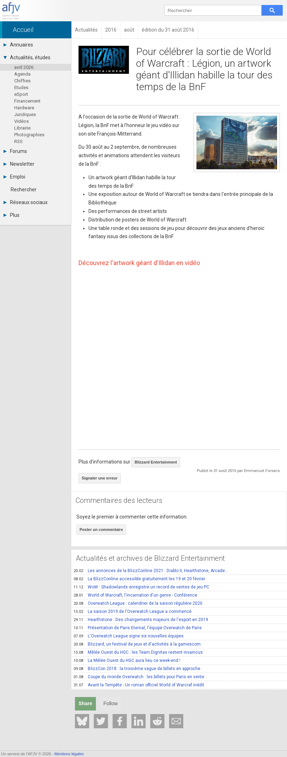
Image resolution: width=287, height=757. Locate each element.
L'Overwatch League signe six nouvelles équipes (129, 635)
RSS (18, 141)
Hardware (24, 107)
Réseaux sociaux (26, 202)
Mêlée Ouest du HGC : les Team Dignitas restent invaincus (138, 652)
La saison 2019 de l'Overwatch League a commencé (132, 611)
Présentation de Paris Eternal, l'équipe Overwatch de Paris (138, 627)
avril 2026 (23, 67)
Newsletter (19, 164)
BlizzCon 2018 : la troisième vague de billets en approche (137, 668)
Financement (27, 101)
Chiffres (22, 80)
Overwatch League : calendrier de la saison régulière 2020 (138, 603)
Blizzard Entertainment (156, 462)
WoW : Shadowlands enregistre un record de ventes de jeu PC (141, 587)
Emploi (14, 177)
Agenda (22, 74)
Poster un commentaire (101, 529)
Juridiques (25, 114)
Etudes (21, 87)
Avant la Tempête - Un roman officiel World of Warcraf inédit (139, 684)
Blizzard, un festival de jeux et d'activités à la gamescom (137, 644)
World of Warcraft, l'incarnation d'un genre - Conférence (135, 595)
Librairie (22, 128)
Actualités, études (27, 57)
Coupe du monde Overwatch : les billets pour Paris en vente (139, 676)
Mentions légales (69, 754)
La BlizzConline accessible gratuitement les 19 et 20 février (139, 578)
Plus (12, 215)
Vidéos (21, 121)
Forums (15, 151)
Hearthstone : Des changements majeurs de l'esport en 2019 (141, 619)
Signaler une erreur (100, 478)
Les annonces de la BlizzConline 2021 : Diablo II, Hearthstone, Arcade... (151, 570)
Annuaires (18, 45)
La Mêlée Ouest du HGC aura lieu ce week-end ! (127, 660)
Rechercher (24, 189)
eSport (21, 94)
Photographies (29, 134)
